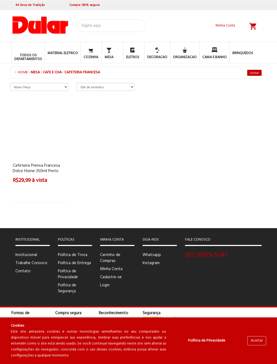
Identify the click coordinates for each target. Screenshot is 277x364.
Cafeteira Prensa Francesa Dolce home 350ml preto (36, 168)
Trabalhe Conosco (31, 263)
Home (22, 72)
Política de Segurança (67, 288)
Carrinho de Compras (110, 258)
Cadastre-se (111, 277)
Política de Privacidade (68, 274)
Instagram (151, 263)
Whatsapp (152, 255)
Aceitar (257, 340)
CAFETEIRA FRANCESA (82, 72)
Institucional (26, 255)
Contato (23, 271)
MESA (35, 72)
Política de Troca (72, 255)
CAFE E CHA (52, 72)
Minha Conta (111, 269)
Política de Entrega (74, 263)
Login (105, 285)
